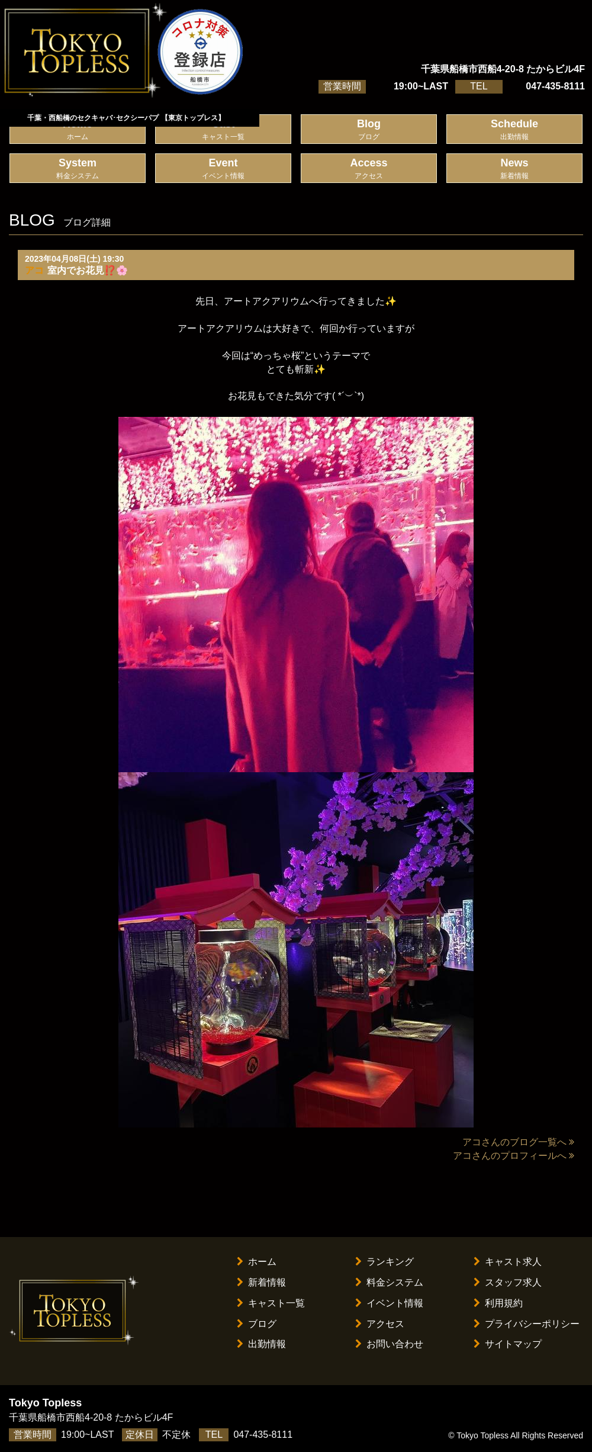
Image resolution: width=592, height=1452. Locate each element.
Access (368, 169)
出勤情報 (261, 1344)
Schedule (514, 130)
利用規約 (498, 1303)
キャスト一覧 (271, 1303)
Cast (223, 130)
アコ (34, 270)
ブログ (256, 1324)
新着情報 (261, 1282)
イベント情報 (389, 1303)
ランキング (384, 1262)
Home (77, 130)
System (77, 169)
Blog (368, 130)
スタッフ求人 (508, 1282)
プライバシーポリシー (527, 1324)
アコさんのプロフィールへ (513, 1156)
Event (223, 169)
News (514, 169)
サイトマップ (508, 1344)
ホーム (256, 1262)
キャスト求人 (508, 1262)
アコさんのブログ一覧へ (518, 1142)
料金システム (389, 1282)
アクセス (379, 1324)
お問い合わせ (389, 1344)
